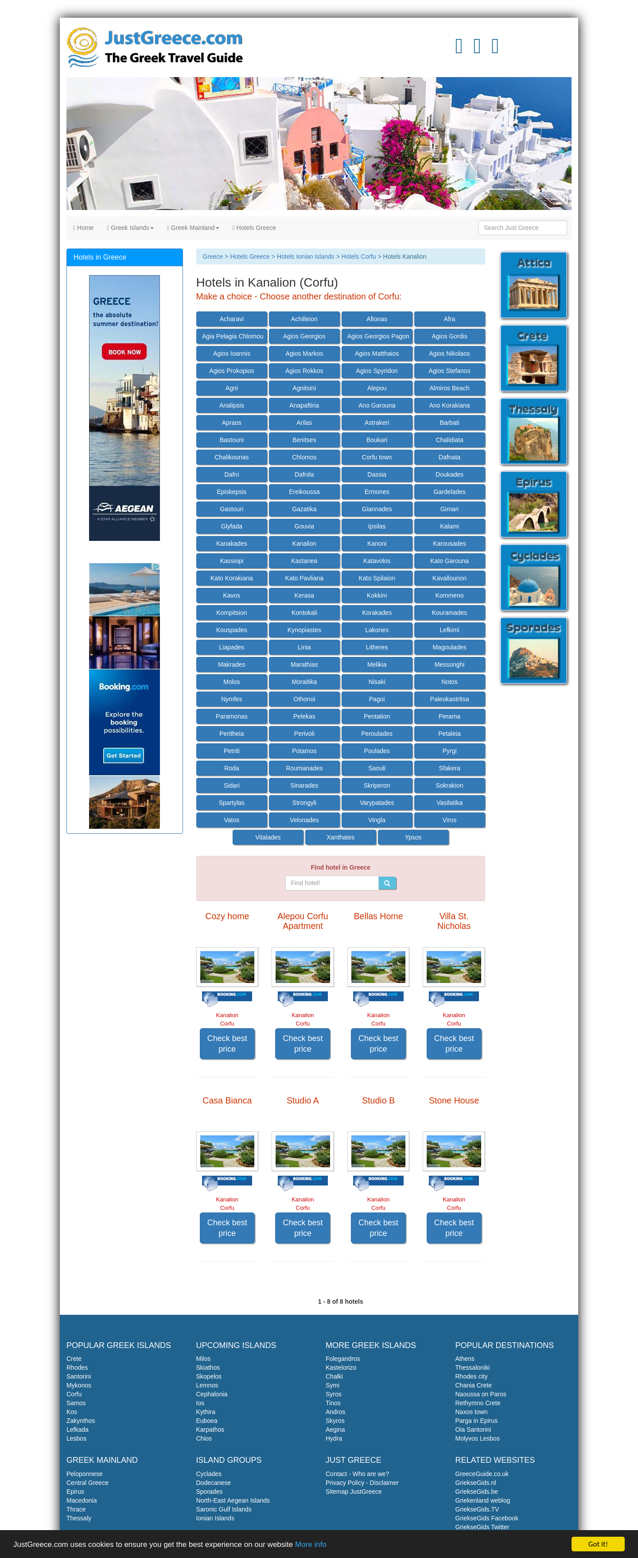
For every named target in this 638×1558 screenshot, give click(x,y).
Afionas (376, 318)
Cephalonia (212, 1394)
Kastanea (304, 560)
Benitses (304, 439)
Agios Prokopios (231, 370)
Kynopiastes (304, 629)
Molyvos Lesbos (477, 1438)
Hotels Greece (254, 227)
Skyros (335, 1420)
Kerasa (304, 595)
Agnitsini (304, 388)
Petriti (232, 750)
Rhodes (77, 1367)
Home (83, 227)
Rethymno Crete (478, 1402)
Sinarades (304, 785)
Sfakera (449, 768)
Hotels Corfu (359, 256)
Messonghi (450, 664)
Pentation (377, 716)
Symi (332, 1385)
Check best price (227, 1043)
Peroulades (377, 733)
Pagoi (377, 699)
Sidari (232, 785)
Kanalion (304, 543)
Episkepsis (231, 491)
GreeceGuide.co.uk (482, 1473)
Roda (231, 768)
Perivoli (304, 733)
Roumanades (304, 768)
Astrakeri (377, 422)
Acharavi (232, 318)
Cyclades (209, 1473)
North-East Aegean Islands (233, 1500)
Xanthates (340, 837)
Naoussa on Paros (480, 1394)
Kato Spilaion (376, 578)
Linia (304, 647)
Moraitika (304, 681)
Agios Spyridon (377, 370)
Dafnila (304, 474)
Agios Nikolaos (449, 353)
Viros (450, 820)
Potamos (304, 750)
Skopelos (209, 1376)
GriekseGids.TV (477, 1509)
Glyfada (231, 526)
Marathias (304, 664)
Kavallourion (449, 578)
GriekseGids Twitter (482, 1527)
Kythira (206, 1411)
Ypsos (413, 837)
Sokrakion (449, 785)
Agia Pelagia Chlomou (233, 336)
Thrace (76, 1509)
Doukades (449, 474)
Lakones (377, 629)
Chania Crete (473, 1385)
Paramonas (232, 716)
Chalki (334, 1376)
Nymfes (231, 699)
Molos (231, 681)
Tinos (333, 1402)
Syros (334, 1394)
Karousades (449, 543)
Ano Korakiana (449, 405)
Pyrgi (450, 750)
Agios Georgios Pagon (378, 336)
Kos (71, 1411)
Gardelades (449, 491)
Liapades (231, 647)
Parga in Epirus (476, 1420)
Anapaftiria (304, 405)
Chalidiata (449, 439)
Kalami (449, 526)
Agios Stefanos (449, 370)
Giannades (377, 509)
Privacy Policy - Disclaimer (362, 1482)
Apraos (231, 422)
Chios (204, 1438)
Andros (335, 1411)
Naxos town (471, 1411)
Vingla (376, 820)
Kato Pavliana (304, 578)
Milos (203, 1358)
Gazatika (304, 509)
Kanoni (377, 543)
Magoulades (449, 647)
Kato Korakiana (231, 578)
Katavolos (376, 560)
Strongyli (304, 802)
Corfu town (377, 457)
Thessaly (78, 1518)
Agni (232, 388)
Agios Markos (304, 353)
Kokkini (377, 595)
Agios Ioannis (231, 353)
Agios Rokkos (304, 370)
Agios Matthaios (377, 353)
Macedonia (81, 1500)
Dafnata (449, 457)
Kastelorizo (341, 1367)
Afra (449, 318)
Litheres (377, 647)
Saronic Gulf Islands (224, 1509)
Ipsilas (377, 526)
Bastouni (232, 439)
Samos (76, 1402)
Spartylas (232, 802)
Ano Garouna (376, 405)
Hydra (334, 1438)
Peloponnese (84, 1473)
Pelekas (304, 716)
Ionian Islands (215, 1518)
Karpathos (210, 1429)
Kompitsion (231, 612)
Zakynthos (80, 1420)
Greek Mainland (193, 227)
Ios (200, 1402)
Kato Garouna (449, 560)
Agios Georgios (304, 336)
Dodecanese (213, 1482)
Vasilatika (449, 802)
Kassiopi (231, 560)
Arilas (304, 422)
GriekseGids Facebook (486, 1518)
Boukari (376, 439)
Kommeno (450, 595)
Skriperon (377, 785)
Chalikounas (231, 457)
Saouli (376, 768)
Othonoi (304, 699)
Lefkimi (449, 629)
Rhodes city (471, 1376)
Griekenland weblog (482, 1500)
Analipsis (231, 405)
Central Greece (87, 1482)
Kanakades (231, 543)
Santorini (78, 1376)
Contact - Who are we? (357, 1473)
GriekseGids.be (476, 1491)
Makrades (231, 664)
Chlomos (304, 457)
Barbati (449, 422)
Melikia (377, 664)
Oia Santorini (473, 1429)
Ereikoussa (304, 491)
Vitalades (267, 837)
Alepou (377, 388)
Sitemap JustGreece (354, 1491)
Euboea (207, 1420)
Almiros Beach (449, 388)
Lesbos (76, 1438)
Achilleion (304, 318)
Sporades (209, 1491)
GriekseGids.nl (475, 1482)
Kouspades (231, 629)
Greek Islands (130, 227)
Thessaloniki (472, 1367)
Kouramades (449, 612)
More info (311, 1545)
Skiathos (208, 1367)
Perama (449, 716)
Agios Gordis (449, 336)
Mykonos (78, 1385)
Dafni (232, 474)
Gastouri (231, 509)
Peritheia (231, 733)
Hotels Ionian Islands (306, 256)
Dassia (376, 474)
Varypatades (377, 802)
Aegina (335, 1429)
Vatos (232, 820)
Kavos (231, 595)
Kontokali (304, 612)
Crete (74, 1358)
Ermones (377, 491)
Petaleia (449, 733)
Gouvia (304, 526)
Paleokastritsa (449, 699)
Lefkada (77, 1429)
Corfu (74, 1394)
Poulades (376, 750)
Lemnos (207, 1385)
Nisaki (377, 681)
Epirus (75, 1491)
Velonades (304, 820)
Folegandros (343, 1358)
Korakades (377, 612)
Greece (213, 256)
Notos (449, 681)
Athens (465, 1358)
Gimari (449, 509)
